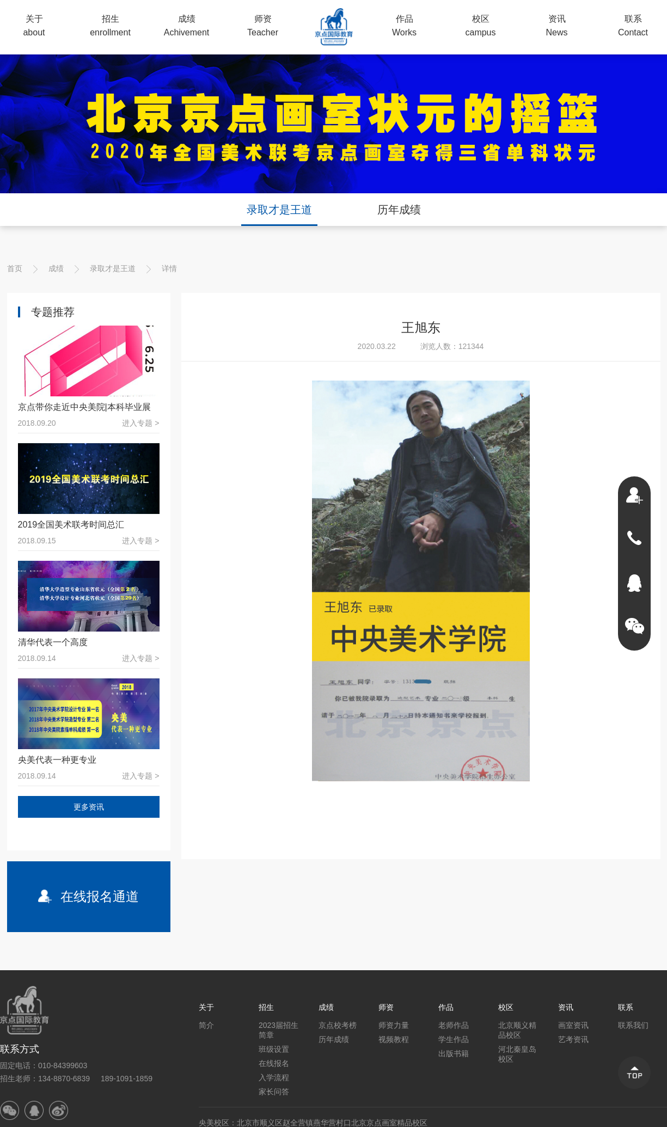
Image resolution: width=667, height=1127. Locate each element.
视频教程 (393, 1039)
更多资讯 (89, 807)
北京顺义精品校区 (517, 1030)
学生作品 (453, 1039)
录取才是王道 (279, 210)
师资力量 (393, 1025)
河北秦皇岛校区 (517, 1054)
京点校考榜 (338, 1025)
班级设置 (274, 1049)
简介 (206, 1025)
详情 (169, 268)
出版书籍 (453, 1053)
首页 (14, 268)
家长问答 (274, 1091)
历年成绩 (399, 210)
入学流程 (274, 1077)
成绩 (56, 268)
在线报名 (274, 1063)
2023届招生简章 (278, 1030)
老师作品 (453, 1025)
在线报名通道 (88, 896)
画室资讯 (573, 1025)
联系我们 (633, 1025)
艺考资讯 (573, 1039)
